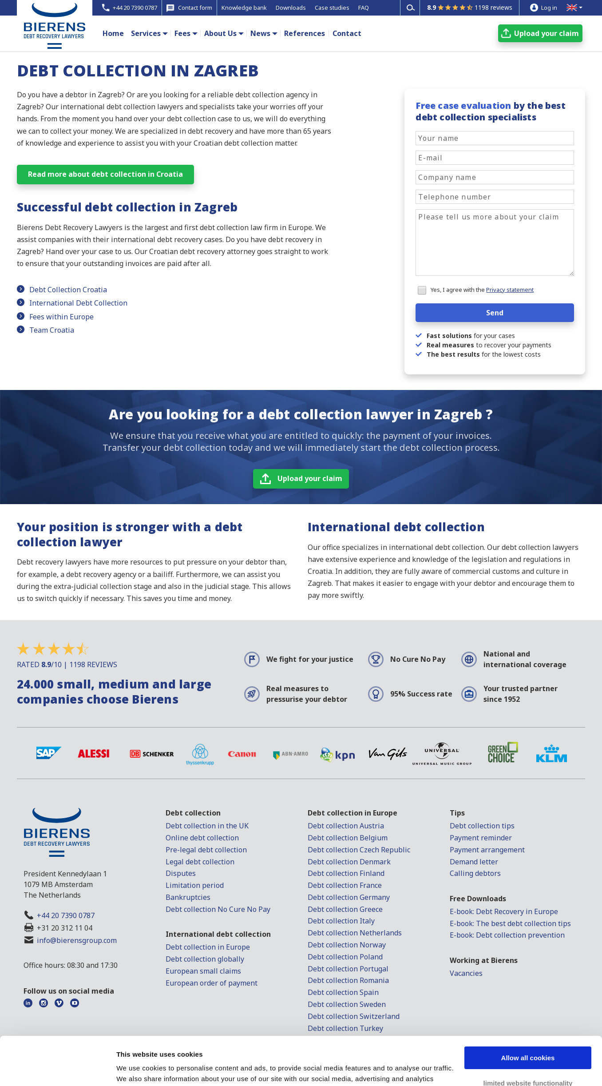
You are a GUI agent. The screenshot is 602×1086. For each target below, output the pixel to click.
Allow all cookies (528, 1012)
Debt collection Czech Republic (359, 850)
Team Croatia (51, 330)
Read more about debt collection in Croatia (105, 174)
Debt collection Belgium (348, 838)
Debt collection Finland (346, 873)
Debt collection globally (205, 959)
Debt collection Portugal (348, 969)
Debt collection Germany (349, 897)
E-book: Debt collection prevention (507, 935)
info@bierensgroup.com (77, 940)
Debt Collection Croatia (68, 289)
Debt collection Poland (345, 957)
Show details (137, 1068)
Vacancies (466, 973)
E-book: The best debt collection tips (510, 923)
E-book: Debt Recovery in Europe (504, 911)
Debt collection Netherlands (355, 933)
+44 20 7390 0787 (66, 915)
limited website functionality (528, 1037)
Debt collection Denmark (349, 862)
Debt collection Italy (341, 921)
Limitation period (195, 885)
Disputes (181, 873)
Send (494, 313)
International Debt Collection (78, 303)
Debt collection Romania (348, 980)
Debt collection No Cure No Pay (218, 909)
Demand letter (474, 862)
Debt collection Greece (345, 909)
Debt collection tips (482, 826)
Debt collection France (345, 885)
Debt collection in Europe (208, 947)
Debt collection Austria (346, 826)
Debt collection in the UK (207, 826)
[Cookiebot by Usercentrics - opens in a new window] (57, 1068)
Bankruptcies (188, 897)
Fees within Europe (61, 317)
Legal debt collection (200, 862)
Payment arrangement (487, 850)
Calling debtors (475, 873)
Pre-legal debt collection (206, 850)
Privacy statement (510, 290)
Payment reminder (481, 838)
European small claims (203, 971)
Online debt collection (202, 838)
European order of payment (211, 983)
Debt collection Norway (347, 945)
